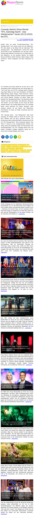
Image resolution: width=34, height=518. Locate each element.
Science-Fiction (10, 148)
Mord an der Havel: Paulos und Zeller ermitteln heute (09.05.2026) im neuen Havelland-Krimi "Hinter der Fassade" (16, 311)
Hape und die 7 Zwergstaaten (9, 144)
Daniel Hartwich (23, 146)
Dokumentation (22, 144)
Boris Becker (15, 146)
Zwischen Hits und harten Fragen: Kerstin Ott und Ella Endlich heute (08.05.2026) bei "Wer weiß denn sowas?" (17, 496)
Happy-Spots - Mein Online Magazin (12, 3)
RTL (21, 39)
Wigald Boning (25, 40)
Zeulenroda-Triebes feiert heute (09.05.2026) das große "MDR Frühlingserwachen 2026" (16, 386)
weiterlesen (21, 214)
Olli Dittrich (31, 40)
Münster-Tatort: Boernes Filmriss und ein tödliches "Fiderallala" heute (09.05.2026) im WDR (17, 423)
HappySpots (4, 25)
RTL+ (17, 118)
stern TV (8, 146)
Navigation (5, 21)
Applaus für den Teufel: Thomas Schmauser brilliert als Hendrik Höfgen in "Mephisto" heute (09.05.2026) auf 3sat (16, 348)
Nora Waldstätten (25, 152)
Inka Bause (16, 152)
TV (8, 25)
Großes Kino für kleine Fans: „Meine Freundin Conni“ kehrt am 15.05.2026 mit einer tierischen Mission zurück (16, 197)
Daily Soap (10, 152)
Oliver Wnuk (23, 150)
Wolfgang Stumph (14, 150)
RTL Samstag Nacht (26, 39)
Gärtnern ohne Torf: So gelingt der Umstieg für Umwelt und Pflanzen (16, 460)
